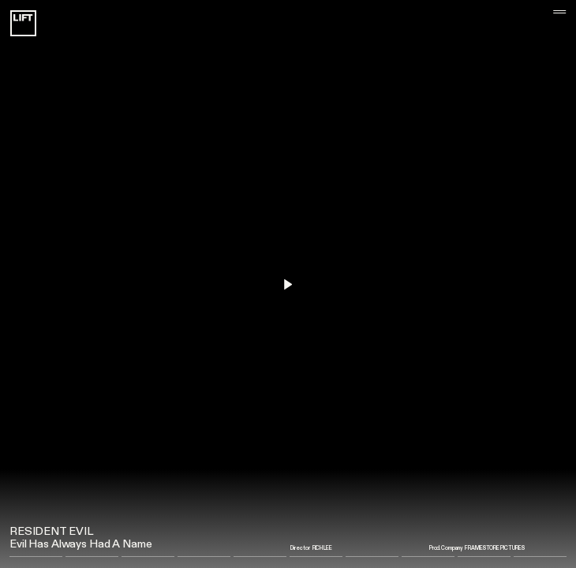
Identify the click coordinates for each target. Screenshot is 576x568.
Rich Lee (322, 548)
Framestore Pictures (495, 548)
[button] (547, 284)
